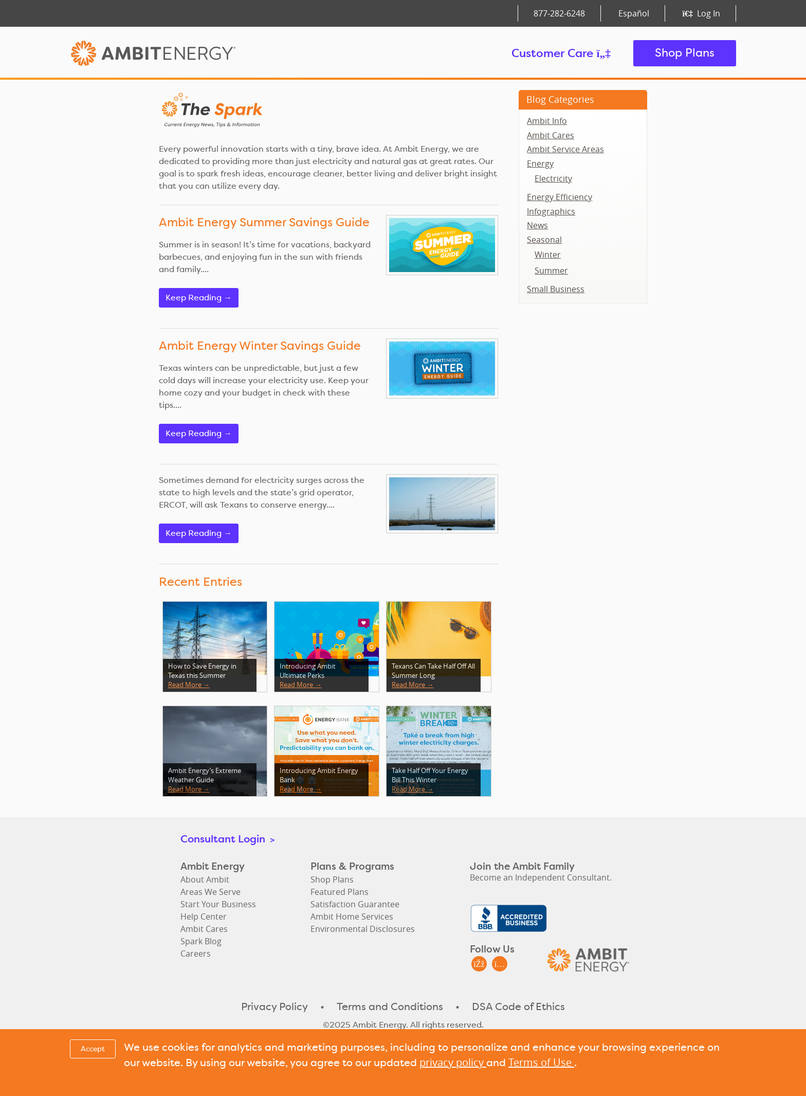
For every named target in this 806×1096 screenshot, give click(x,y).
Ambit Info (547, 121)
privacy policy (452, 1062)
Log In (701, 13)
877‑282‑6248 (559, 13)
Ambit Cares (550, 135)
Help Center (203, 916)
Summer (551, 270)
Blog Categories (560, 99)
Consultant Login (227, 839)
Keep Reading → (199, 297)
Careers (195, 953)
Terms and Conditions (390, 1006)
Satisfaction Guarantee (354, 904)
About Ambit (204, 879)
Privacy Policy (274, 1006)
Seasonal (544, 239)
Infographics (551, 211)
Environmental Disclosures (362, 929)
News (537, 225)
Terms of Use (541, 1062)
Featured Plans (339, 892)
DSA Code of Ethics (518, 1006)
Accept (93, 1048)
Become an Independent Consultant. (541, 877)
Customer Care (561, 53)
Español (633, 13)
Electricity (553, 178)
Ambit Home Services (351, 916)
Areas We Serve (210, 892)
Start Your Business (218, 904)
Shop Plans (685, 52)
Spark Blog (201, 941)
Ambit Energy (173, 53)
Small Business (555, 289)
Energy (540, 163)
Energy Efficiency (559, 197)
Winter (548, 254)
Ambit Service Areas (565, 149)
